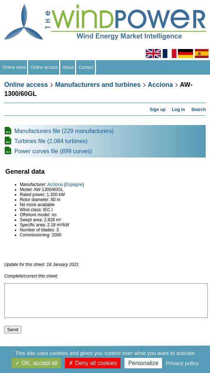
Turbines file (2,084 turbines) (51, 141)
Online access (44, 67)
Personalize (143, 363)
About (68, 67)
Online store (14, 67)
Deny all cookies (93, 363)
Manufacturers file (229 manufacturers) (64, 131)
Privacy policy (182, 363)
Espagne (73, 184)
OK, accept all (36, 363)
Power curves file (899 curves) (53, 151)
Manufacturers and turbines (98, 84)
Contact (86, 67)
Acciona (160, 84)
